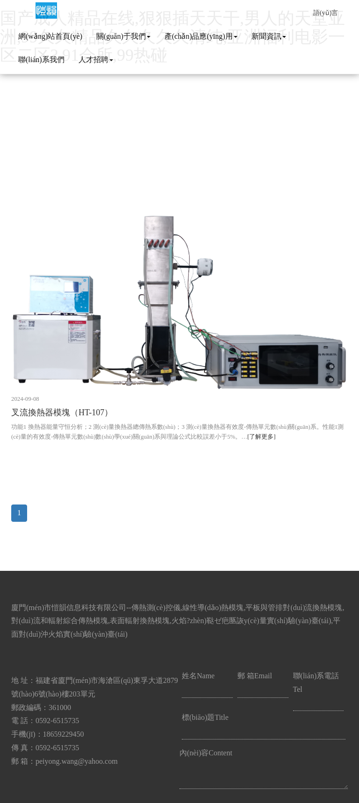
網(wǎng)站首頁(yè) (50, 36)
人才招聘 (96, 60)
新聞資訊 (268, 36)
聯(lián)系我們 (41, 60)
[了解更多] (261, 436)
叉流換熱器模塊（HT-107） (62, 412)
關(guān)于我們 (123, 36)
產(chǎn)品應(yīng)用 (201, 36)
